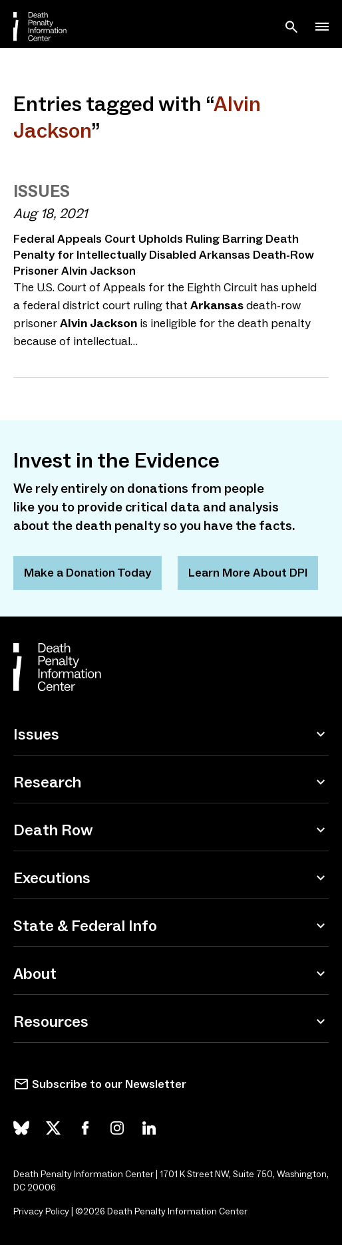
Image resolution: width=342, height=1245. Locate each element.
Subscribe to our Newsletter (109, 1084)
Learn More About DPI (247, 572)
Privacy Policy (41, 1211)
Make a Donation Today (87, 572)
